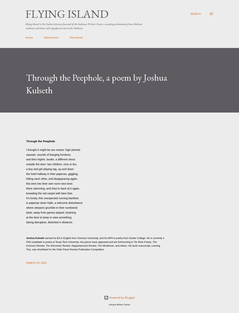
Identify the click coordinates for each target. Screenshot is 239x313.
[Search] (195, 13)
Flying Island (66, 14)
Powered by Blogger (119, 297)
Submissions (51, 37)
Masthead (76, 37)
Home (29, 37)
